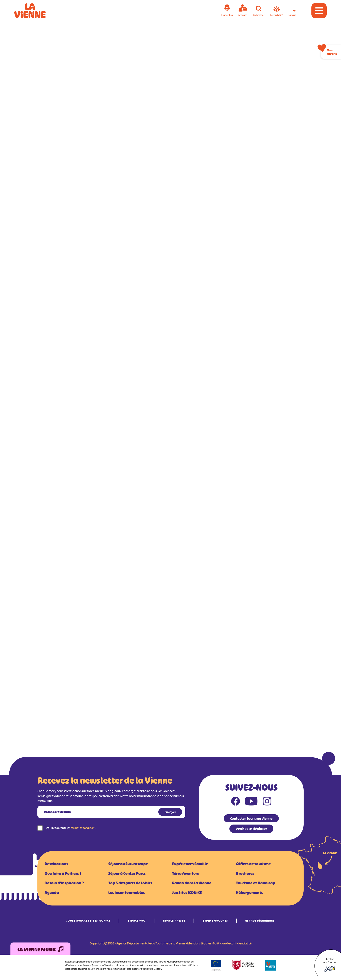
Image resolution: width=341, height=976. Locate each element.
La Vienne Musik (40, 950)
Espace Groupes (215, 920)
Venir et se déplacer (251, 828)
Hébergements (249, 892)
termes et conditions (83, 828)
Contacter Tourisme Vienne (251, 818)
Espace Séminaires (260, 920)
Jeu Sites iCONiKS (187, 892)
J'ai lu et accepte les (70, 828)
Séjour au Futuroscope (128, 864)
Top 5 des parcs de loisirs (130, 883)
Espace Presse (174, 920)
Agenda (52, 892)
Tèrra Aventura (185, 873)
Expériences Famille (190, 864)
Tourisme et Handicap (255, 883)
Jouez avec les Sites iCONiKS (88, 920)
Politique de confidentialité (232, 943)
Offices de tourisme (253, 864)
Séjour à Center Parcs (127, 873)
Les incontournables (126, 892)
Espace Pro (137, 920)
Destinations (56, 864)
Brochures (245, 873)
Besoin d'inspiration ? (64, 883)
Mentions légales (199, 943)
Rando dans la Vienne (191, 883)
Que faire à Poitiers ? (63, 873)
